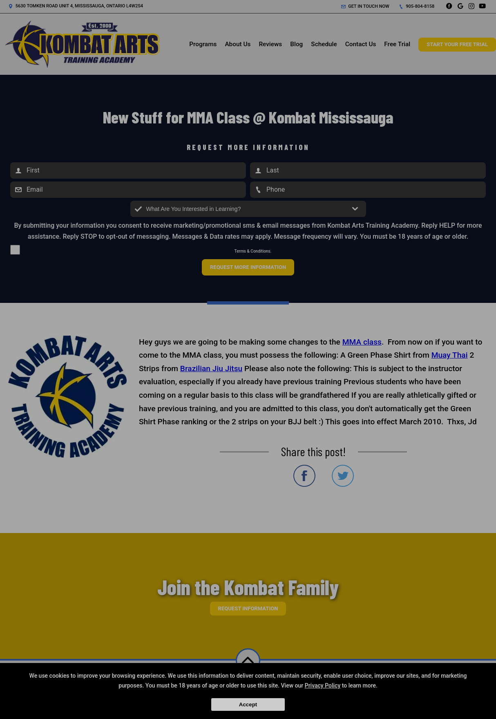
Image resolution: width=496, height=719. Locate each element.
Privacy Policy (323, 685)
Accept (248, 704)
